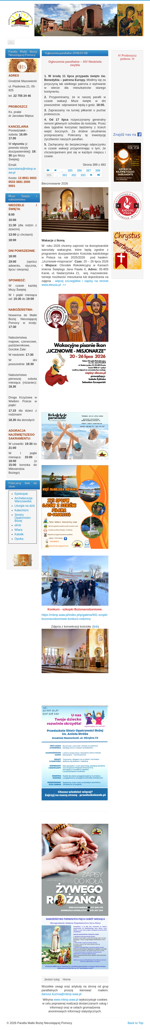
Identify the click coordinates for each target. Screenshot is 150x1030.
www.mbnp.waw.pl (66, 999)
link (95, 626)
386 (79, 170)
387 (88, 170)
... (62, 170)
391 (64, 175)
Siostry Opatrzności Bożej (23, 517)
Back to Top (135, 1023)
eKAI (18, 525)
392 (73, 175)
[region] (23, 560)
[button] (13, 560)
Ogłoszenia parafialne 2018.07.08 (66, 53)
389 (48, 175)
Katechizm (22, 510)
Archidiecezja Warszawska (23, 500)
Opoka (19, 538)
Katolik (19, 534)
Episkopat (21, 493)
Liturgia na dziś (25, 505)
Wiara (18, 529)
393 (83, 175)
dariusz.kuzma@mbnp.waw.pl (61, 994)
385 (70, 170)
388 (97, 170)
